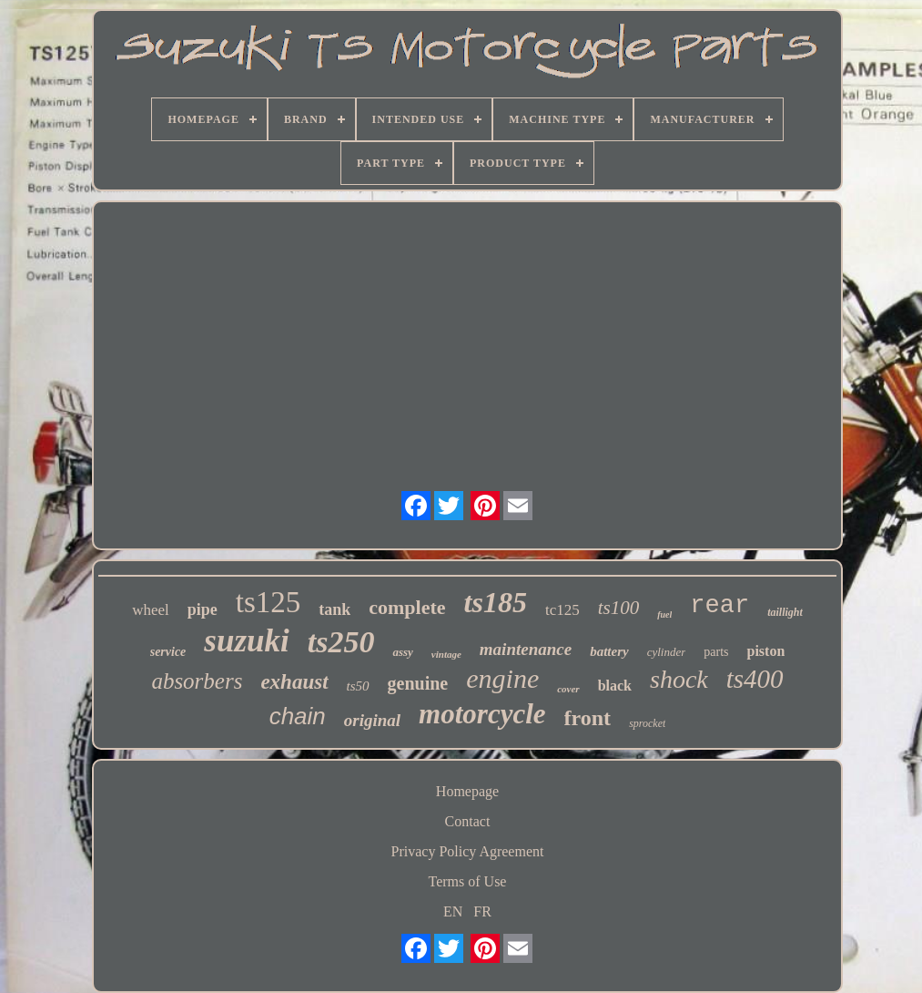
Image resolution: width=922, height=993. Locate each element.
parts (716, 652)
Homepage (467, 791)
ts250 (341, 642)
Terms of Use (468, 881)
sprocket (647, 723)
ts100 (619, 608)
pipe (202, 609)
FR (482, 911)
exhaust (294, 682)
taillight (785, 612)
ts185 (495, 602)
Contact (468, 821)
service (168, 652)
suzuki (246, 641)
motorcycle (482, 714)
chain (297, 716)
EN (452, 911)
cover (568, 688)
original (372, 720)
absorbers (196, 681)
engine (502, 678)
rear (719, 605)
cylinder (666, 652)
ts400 (755, 678)
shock (679, 679)
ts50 (358, 686)
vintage (446, 654)
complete (407, 607)
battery (609, 651)
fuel (664, 614)
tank (334, 609)
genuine (418, 683)
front (588, 718)
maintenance (526, 649)
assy (402, 652)
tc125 (562, 610)
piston (765, 651)
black (615, 685)
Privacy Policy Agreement (467, 851)
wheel (150, 610)
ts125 (268, 602)
